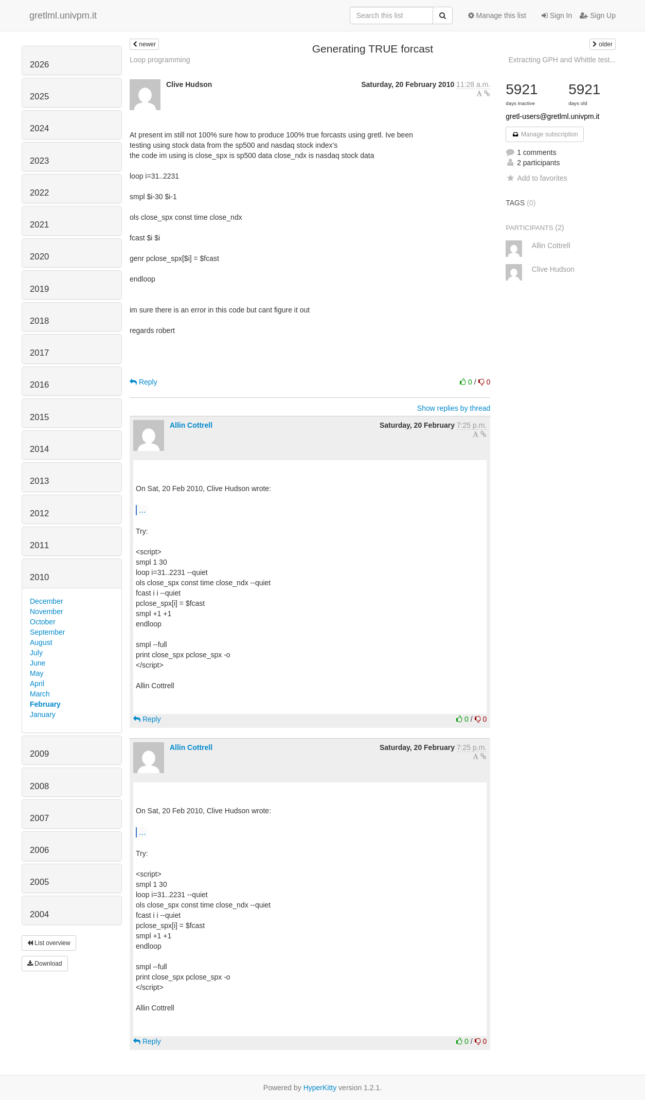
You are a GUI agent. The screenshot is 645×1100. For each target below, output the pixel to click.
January (43, 714)
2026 (39, 64)
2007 (39, 818)
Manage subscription (544, 134)
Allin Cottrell (191, 425)
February (45, 704)
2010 (39, 577)
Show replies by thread (453, 408)
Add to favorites (536, 178)
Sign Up (598, 15)
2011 (39, 545)
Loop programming (160, 60)
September (47, 632)
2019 (39, 289)
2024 (39, 128)
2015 (39, 417)
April (37, 683)
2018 (39, 321)
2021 (39, 225)
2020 (39, 256)
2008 (39, 786)
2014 (39, 449)
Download (44, 963)
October (43, 622)
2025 (39, 96)
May (36, 673)
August (41, 642)
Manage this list (497, 15)
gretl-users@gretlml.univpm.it (552, 116)
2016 (39, 385)
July (36, 653)
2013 (39, 481)
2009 (39, 754)
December (46, 601)
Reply (143, 382)
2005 (39, 882)
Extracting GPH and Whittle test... (562, 60)
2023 (39, 161)
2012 (39, 513)
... (142, 509)
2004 (39, 914)
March (40, 694)
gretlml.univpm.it (63, 15)
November (46, 611)
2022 (39, 193)
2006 (39, 850)
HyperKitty (320, 1088)
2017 (39, 353)
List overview (48, 943)
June (37, 663)
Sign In (557, 15)
